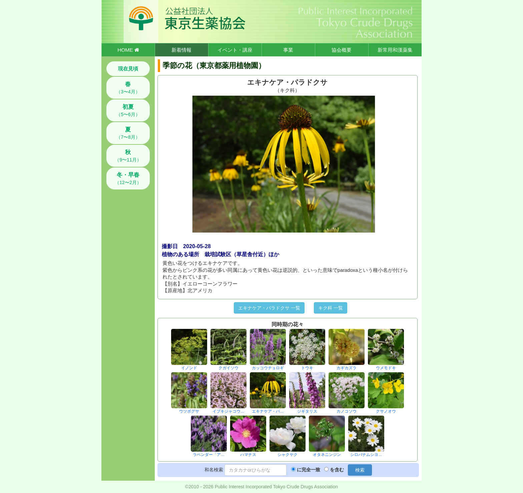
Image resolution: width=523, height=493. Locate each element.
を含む (337, 469)
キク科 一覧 (330, 308)
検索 (360, 470)
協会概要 (342, 50)
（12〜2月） (128, 178)
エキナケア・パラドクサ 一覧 (269, 308)
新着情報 (181, 50)
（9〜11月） (128, 155)
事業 (288, 50)
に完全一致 (308, 469)
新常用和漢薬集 (395, 50)
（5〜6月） (128, 110)
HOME (128, 50)
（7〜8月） (128, 133)
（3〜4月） (128, 87)
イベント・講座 (234, 50)
